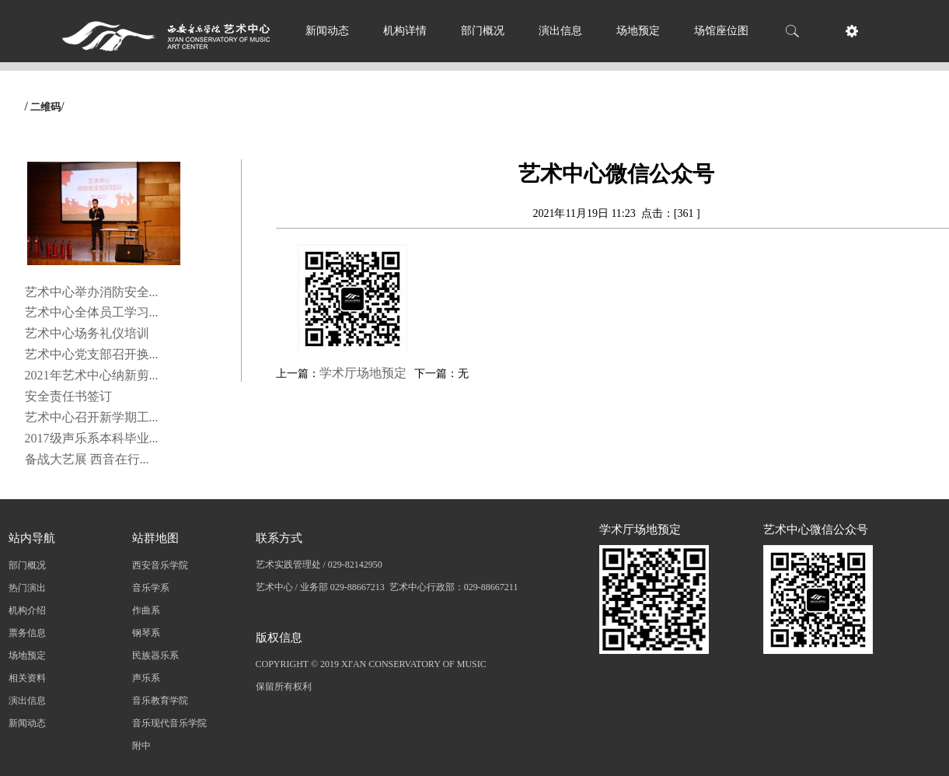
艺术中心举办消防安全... (92, 292)
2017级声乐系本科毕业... (92, 438)
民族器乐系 (155, 655)
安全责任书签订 (68, 396)
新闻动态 (327, 31)
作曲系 (146, 610)
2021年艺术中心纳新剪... (92, 375)
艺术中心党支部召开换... (92, 354)
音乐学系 (150, 587)
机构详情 (405, 31)
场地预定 (638, 31)
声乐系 (146, 678)
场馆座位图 (721, 31)
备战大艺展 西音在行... (87, 459)
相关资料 (27, 678)
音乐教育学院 (160, 700)
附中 (141, 745)
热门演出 (27, 587)
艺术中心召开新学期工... (92, 417)
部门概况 (482, 31)
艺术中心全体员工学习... (92, 312)
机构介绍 (27, 610)
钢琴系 (146, 632)
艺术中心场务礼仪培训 (87, 333)
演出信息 (560, 31)
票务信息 (27, 632)
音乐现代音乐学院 (169, 723)
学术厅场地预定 (362, 372)
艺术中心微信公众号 (815, 529)
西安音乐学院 (160, 565)
